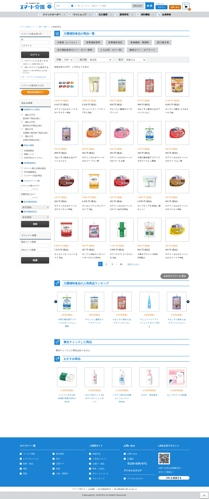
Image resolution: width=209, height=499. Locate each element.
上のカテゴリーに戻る (174, 276)
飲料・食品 (28, 464)
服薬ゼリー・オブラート (142, 50)
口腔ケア (60, 464)
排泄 (58, 469)
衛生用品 (60, 454)
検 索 (149, 6)
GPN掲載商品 (28, 172)
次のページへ (133, 264)
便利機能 (143, 14)
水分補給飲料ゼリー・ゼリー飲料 (75, 50)
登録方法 (96, 454)
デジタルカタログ (135, 478)
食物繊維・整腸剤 (139, 42)
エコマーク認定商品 (31, 175)
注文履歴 (100, 14)
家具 (25, 474)
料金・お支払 (98, 469)
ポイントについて (100, 474)
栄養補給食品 (115, 42)
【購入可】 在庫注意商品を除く (31, 138)
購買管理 (121, 14)
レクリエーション (31, 459)
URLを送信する (174, 478)
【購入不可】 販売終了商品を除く (31, 117)
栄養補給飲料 (93, 42)
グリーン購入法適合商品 (33, 168)
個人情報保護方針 (104, 489)
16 (121, 264)
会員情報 (164, 14)
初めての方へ (161, 4)
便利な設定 (137, 6)
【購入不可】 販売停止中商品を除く (32, 124)
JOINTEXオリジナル (31, 158)
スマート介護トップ (27, 27)
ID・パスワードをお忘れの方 (34, 77)
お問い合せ (132, 454)
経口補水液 (163, 42)
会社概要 (91, 489)
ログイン (161, 7)
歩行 (58, 459)
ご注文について (99, 459)
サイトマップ (98, 478)
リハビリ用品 (29, 454)
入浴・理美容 (62, 474)
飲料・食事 (43, 27)
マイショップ (77, 14)
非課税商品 (27, 151)
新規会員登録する (35, 92)
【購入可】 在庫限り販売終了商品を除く (35, 131)
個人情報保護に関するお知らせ (125, 489)
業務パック (27, 154)
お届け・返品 (98, 464)
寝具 (25, 469)
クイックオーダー (49, 14)
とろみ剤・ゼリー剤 (111, 50)
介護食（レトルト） (67, 42)
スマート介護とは (78, 489)
